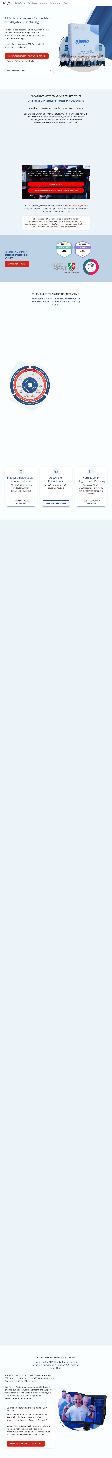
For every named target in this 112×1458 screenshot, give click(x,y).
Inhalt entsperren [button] (56, 195)
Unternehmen (55, 3)
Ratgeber (67, 3)
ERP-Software (20, 3)
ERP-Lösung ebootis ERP (88, 346)
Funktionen (32, 3)
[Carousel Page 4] (62, 555)
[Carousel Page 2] (54, 555)
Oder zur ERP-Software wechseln (19, 70)
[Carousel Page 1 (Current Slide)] (50, 555)
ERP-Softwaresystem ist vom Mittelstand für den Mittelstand (21, 1261)
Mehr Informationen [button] (56, 190)
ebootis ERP (52, 232)
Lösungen (43, 3)
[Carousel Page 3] (58, 555)
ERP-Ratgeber (81, 1180)
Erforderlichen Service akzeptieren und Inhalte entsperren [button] (56, 201)
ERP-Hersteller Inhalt (16, 80)
